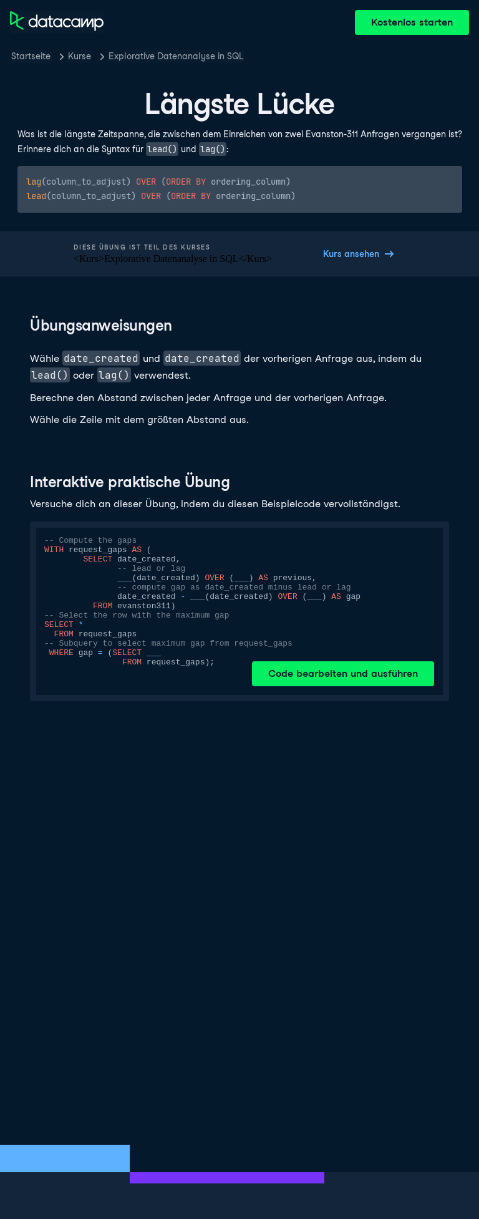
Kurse (79, 56)
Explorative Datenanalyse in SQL (176, 56)
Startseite (31, 56)
